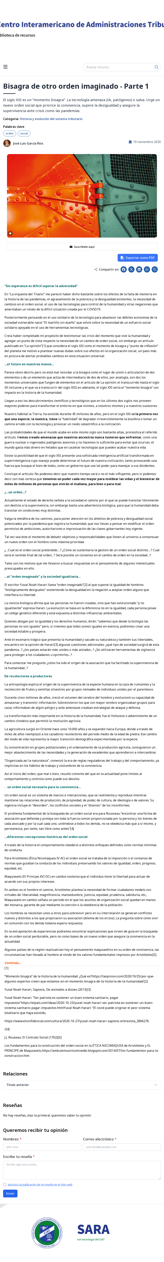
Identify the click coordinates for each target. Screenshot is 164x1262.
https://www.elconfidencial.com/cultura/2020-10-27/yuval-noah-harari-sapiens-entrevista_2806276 (76, 1021)
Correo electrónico (100, 1139)
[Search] (157, 67)
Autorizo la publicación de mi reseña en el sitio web (40, 1184)
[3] (56, 644)
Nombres (12, 1139)
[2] (85, 585)
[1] (44, 346)
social (24, 133)
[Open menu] (5, 67)
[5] (154, 955)
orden (10, 133)
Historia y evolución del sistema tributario (51, 119)
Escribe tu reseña (19, 1156)
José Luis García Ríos (28, 143)
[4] (72, 828)
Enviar (10, 1193)
